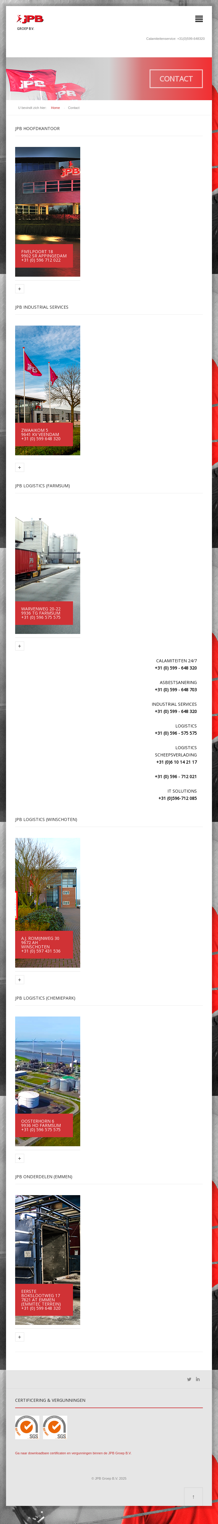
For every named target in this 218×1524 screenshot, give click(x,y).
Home (55, 108)
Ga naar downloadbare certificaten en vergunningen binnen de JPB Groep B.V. (73, 1453)
